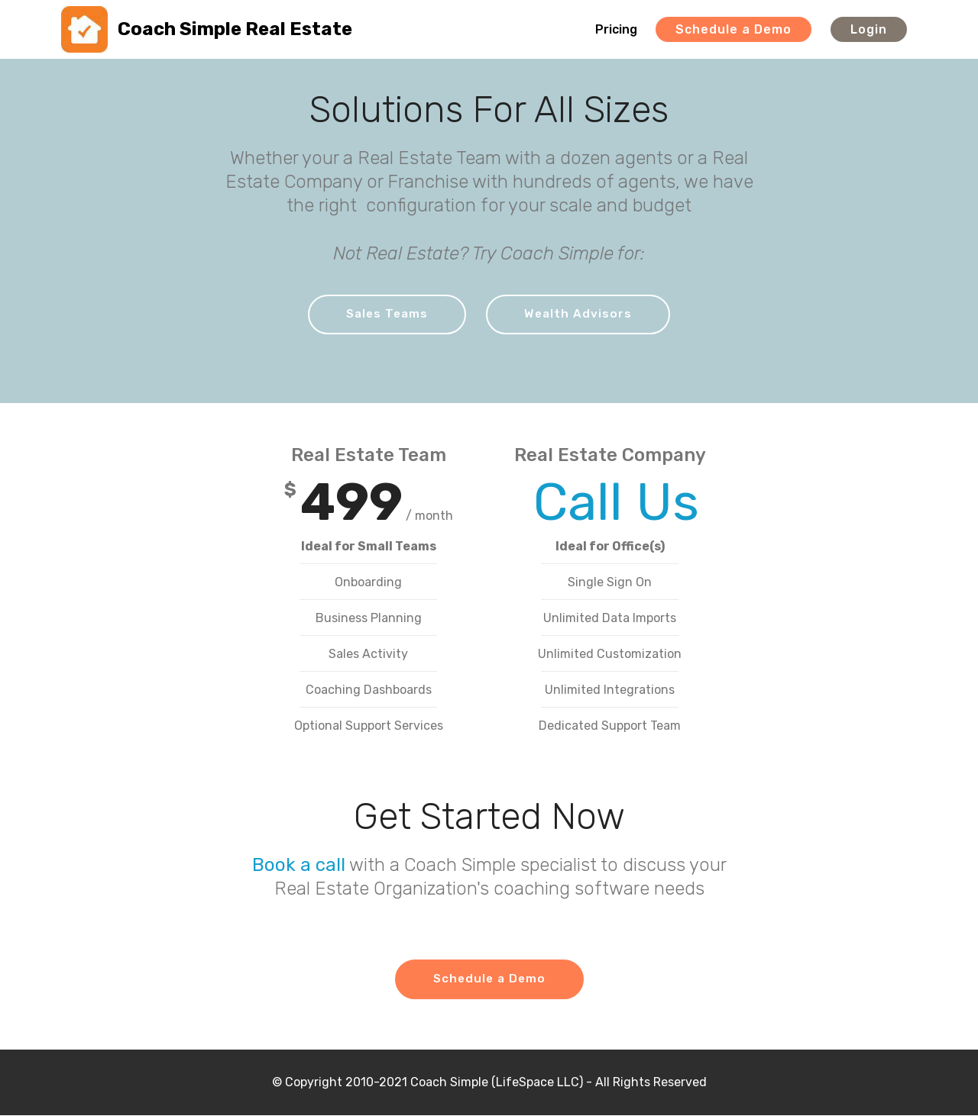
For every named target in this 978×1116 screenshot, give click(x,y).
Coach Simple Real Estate (235, 29)
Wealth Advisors (579, 314)
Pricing (616, 29)
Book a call (298, 865)
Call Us (609, 503)
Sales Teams (386, 314)
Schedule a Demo (733, 29)
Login (868, 29)
